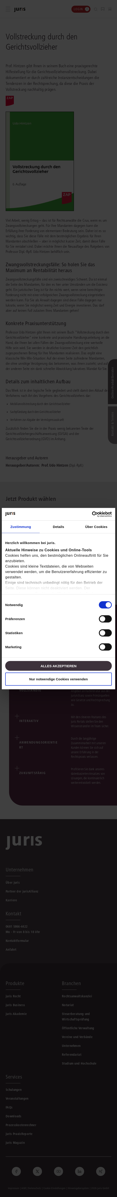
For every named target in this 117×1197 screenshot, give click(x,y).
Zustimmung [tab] (20, 527)
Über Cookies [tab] (96, 527)
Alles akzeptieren (59, 666)
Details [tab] (58, 527)
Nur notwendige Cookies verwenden (58, 679)
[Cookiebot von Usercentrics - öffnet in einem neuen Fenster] (92, 514)
